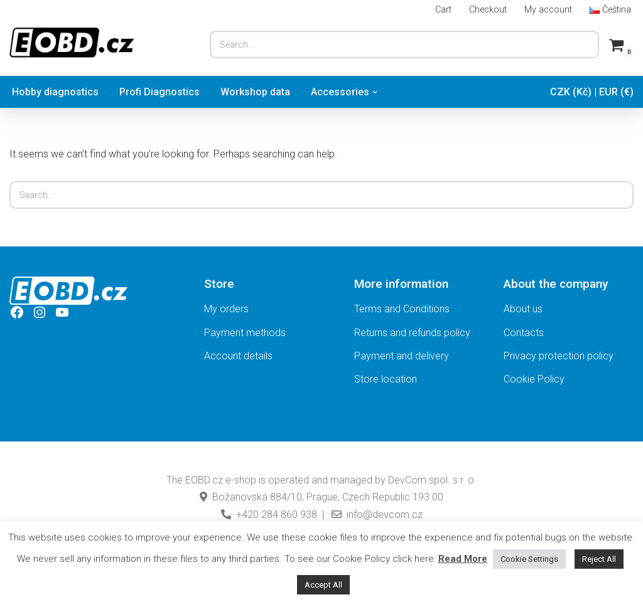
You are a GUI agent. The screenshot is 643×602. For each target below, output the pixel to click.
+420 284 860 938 (269, 514)
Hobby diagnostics (55, 92)
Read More (462, 558)
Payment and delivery (401, 356)
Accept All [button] (323, 584)
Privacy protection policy (558, 356)
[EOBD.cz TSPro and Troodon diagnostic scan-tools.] (72, 43)
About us (523, 309)
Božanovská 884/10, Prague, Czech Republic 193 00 (321, 497)
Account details (238, 356)
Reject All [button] (599, 559)
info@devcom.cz (376, 514)
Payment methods (245, 333)
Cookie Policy (534, 379)
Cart (443, 9)
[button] (374, 92)
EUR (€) (616, 92)
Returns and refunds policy (412, 333)
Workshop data (255, 92)
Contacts (524, 333)
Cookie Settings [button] (529, 559)
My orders (226, 309)
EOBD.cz (204, 480)
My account (548, 9)
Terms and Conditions (402, 309)
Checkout (488, 9)
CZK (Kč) (571, 92)
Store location (385, 379)
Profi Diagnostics (159, 92)
